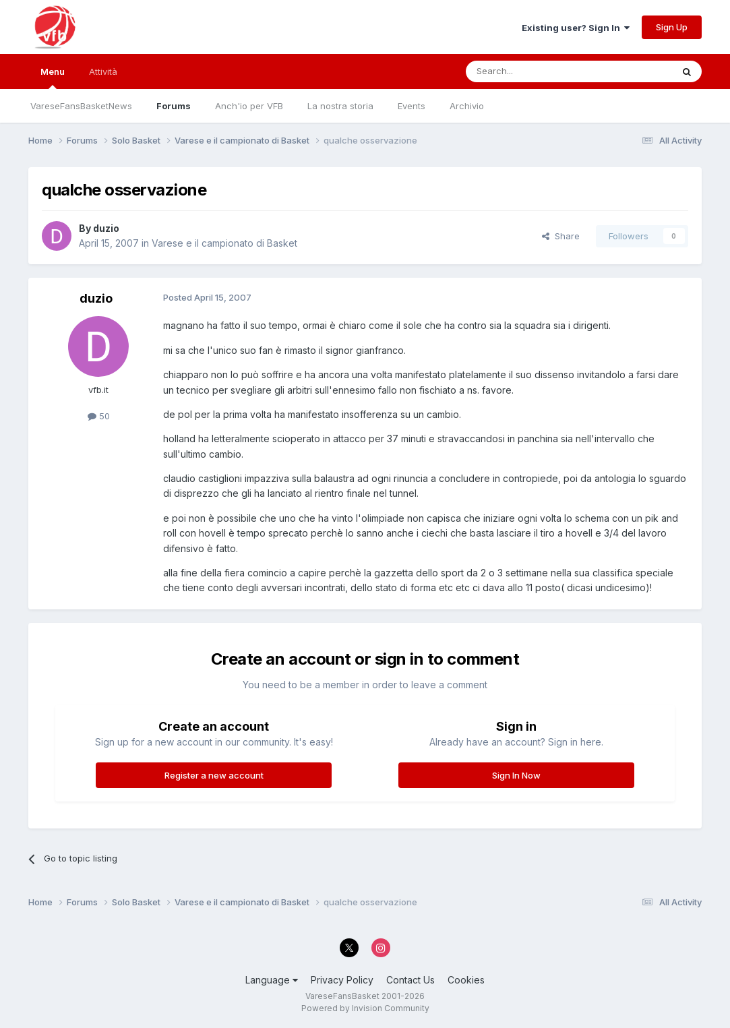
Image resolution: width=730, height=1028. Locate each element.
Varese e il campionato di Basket (224, 243)
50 (99, 416)
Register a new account (214, 775)
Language (271, 980)
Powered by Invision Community (365, 1008)
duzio (106, 228)
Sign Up (672, 27)
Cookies (466, 980)
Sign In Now (516, 775)
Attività (103, 71)
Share (561, 236)
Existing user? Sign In (576, 27)
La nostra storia (340, 105)
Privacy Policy (342, 980)
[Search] (534, 71)
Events (411, 105)
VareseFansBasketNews (81, 105)
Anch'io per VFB (249, 105)
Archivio (467, 105)
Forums (173, 105)
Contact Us (410, 980)
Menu (52, 77)
